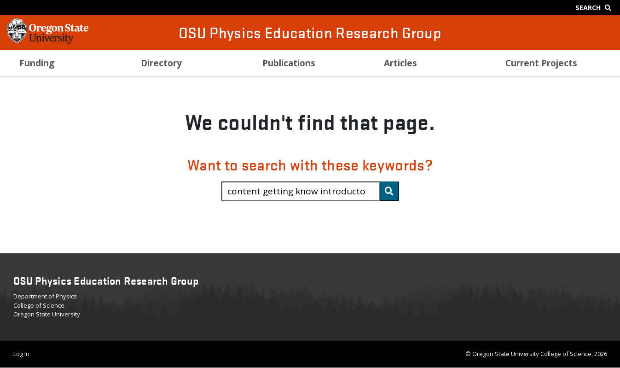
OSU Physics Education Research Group (310, 32)
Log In (21, 354)
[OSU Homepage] (47, 41)
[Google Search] (595, 7)
